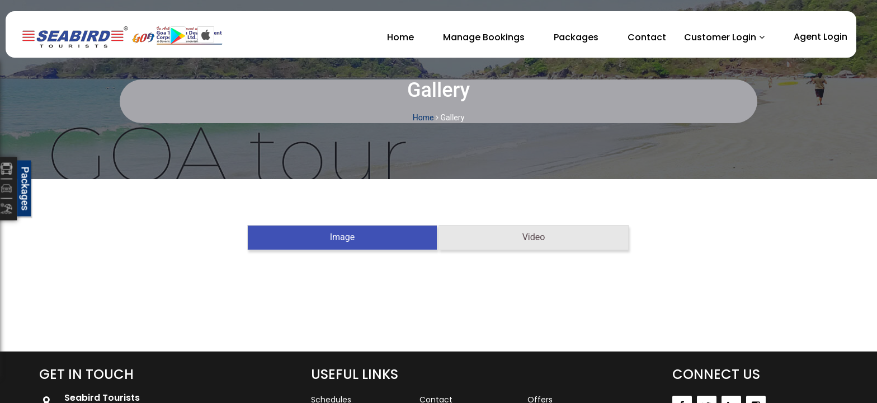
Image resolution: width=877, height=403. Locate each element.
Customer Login (720, 37)
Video (533, 237)
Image (342, 237)
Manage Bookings (484, 37)
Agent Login (820, 36)
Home (400, 37)
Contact (647, 37)
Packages (576, 37)
